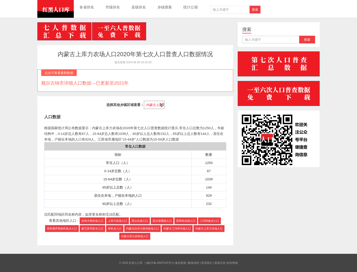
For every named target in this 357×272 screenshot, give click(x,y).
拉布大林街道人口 (92, 220)
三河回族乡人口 (209, 220)
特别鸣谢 (232, 262)
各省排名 (86, 7)
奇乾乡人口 (115, 228)
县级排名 (138, 7)
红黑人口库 (55, 9)
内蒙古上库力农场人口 (209, 228)
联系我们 (206, 262)
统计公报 (190, 7)
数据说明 (193, 262)
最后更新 (180, 262)
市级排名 (112, 7)
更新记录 (219, 262)
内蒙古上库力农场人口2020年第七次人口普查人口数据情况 (135, 54)
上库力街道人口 (117, 220)
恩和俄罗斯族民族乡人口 (62, 228)
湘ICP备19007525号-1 (159, 262)
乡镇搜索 (164, 7)
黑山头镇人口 (140, 220)
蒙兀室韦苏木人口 (92, 228)
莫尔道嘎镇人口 (162, 220)
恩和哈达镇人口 (185, 220)
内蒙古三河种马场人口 (177, 228)
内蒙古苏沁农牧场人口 (134, 236)
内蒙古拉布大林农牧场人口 (142, 228)
